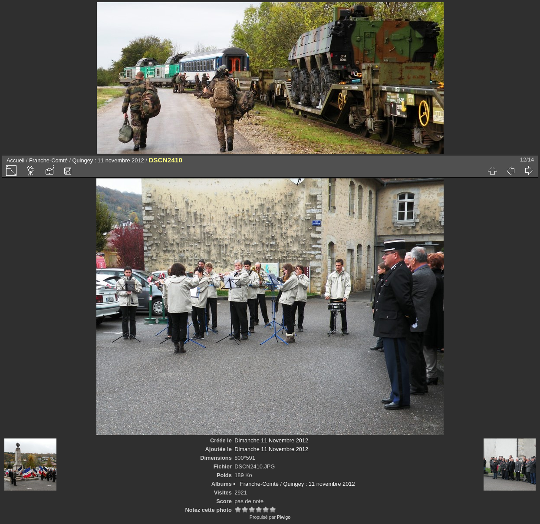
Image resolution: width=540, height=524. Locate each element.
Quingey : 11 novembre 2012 (108, 160)
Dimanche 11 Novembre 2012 (271, 440)
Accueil (15, 160)
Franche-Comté (48, 160)
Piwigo (283, 517)
